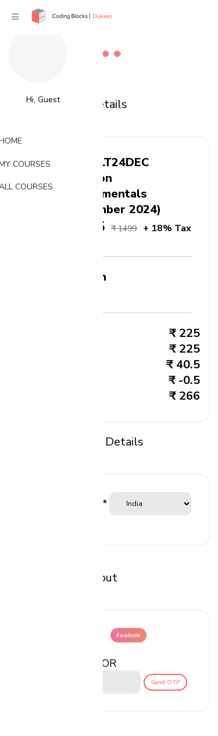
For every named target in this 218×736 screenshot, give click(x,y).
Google (87, 635)
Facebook (128, 635)
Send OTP (165, 682)
